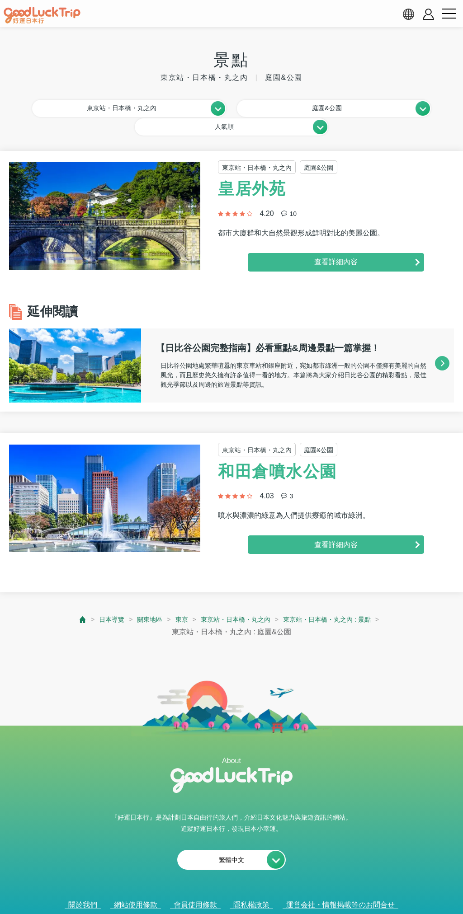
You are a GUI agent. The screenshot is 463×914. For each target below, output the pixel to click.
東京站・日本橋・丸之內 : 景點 (336, 600)
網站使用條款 (135, 886)
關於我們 (82, 886)
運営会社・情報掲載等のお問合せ (340, 886)
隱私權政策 (251, 886)
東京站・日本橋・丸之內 (234, 600)
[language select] (408, 14)
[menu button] (449, 14)
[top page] (67, 599)
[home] (42, 15)
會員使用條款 (195, 886)
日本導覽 (97, 600)
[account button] (428, 14)
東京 (174, 600)
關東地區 (139, 600)
